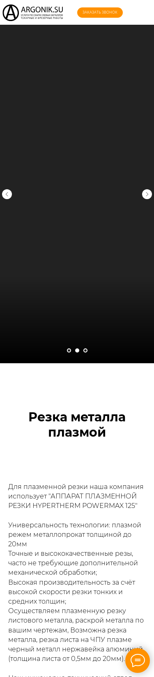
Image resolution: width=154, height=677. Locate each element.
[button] (100, 12)
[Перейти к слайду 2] (77, 350)
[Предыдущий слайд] (7, 189)
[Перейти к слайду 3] (85, 350)
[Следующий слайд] (147, 189)
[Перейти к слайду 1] (69, 350)
